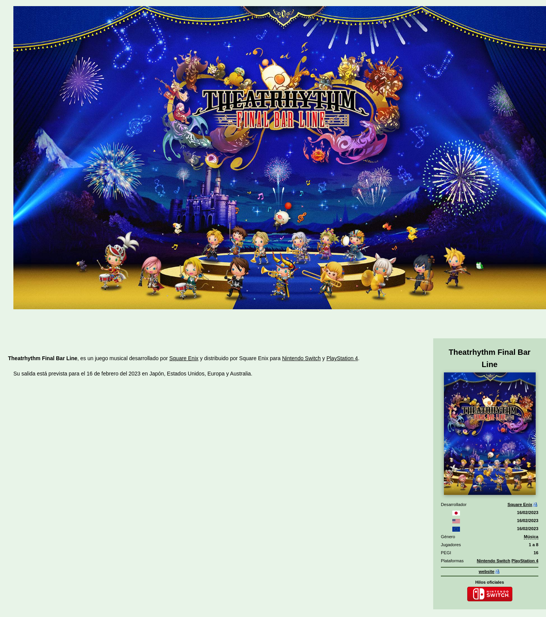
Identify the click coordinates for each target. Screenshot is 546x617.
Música (531, 536)
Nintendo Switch (493, 560)
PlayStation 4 (525, 560)
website (486, 571)
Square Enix (519, 504)
